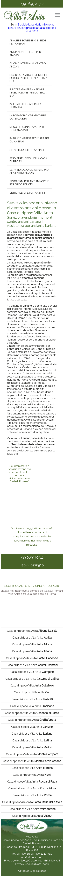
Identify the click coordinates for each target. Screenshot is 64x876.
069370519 (23, 853)
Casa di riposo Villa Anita (32, 630)
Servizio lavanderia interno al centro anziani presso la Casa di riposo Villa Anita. (32, 28)
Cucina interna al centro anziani (27, 65)
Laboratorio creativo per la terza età (27, 117)
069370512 (37, 853)
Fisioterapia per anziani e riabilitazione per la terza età (27, 92)
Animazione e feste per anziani (25, 54)
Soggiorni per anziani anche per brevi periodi (29, 183)
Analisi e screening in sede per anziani (27, 42)
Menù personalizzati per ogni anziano (26, 128)
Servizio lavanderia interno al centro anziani (28, 171)
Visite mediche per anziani (27, 192)
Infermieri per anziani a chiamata (25, 106)
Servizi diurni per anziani (26, 150)
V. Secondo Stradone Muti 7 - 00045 (24, 846)
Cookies (30, 864)
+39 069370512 (32, 4)
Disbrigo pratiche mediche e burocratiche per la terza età (28, 78)
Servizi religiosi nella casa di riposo (28, 160)
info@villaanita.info (32, 857)
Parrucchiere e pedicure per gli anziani (29, 140)
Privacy (20, 864)
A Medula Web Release (32, 870)
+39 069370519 (32, 565)
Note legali (42, 864)
